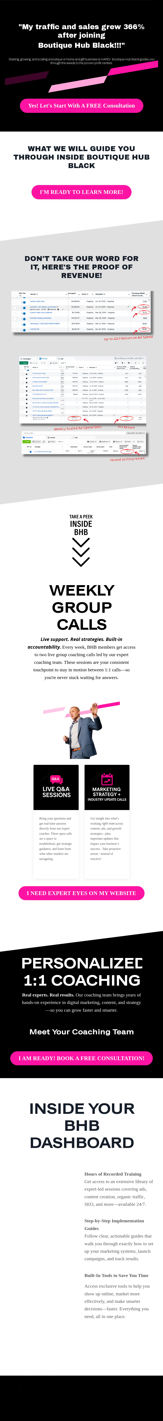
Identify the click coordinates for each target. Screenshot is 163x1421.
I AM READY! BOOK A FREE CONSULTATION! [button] (81, 1058)
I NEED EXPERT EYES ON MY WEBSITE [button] (81, 893)
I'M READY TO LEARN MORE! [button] (81, 192)
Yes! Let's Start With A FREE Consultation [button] (81, 105)
